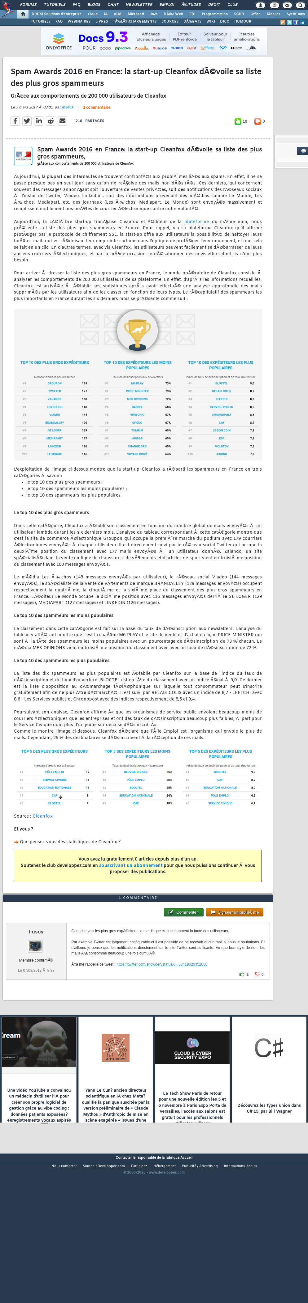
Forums (28, 4)
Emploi (167, 4)
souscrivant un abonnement (131, 885)
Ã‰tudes (191, 4)
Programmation (215, 14)
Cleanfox (43, 836)
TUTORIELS (41, 21)
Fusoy (36, 990)
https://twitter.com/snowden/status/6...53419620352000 (162, 1023)
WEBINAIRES (79, 21)
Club (232, 4)
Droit (214, 4)
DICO (224, 21)
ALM (117, 14)
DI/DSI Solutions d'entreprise (56, 14)
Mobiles (273, 14)
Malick (67, 127)
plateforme (196, 241)
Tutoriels (54, 4)
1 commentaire (96, 127)
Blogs (94, 4)
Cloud (93, 14)
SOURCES (169, 21)
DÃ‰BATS (192, 21)
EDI (192, 14)
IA (106, 14)
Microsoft (136, 14)
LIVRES (101, 21)
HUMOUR (242, 21)
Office (255, 14)
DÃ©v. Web (173, 14)
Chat (113, 4)
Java (153, 14)
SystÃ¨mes (296, 14)
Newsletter (139, 4)
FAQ (76, 4)
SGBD (239, 14)
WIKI (210, 21)
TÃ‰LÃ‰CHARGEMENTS (134, 21)
